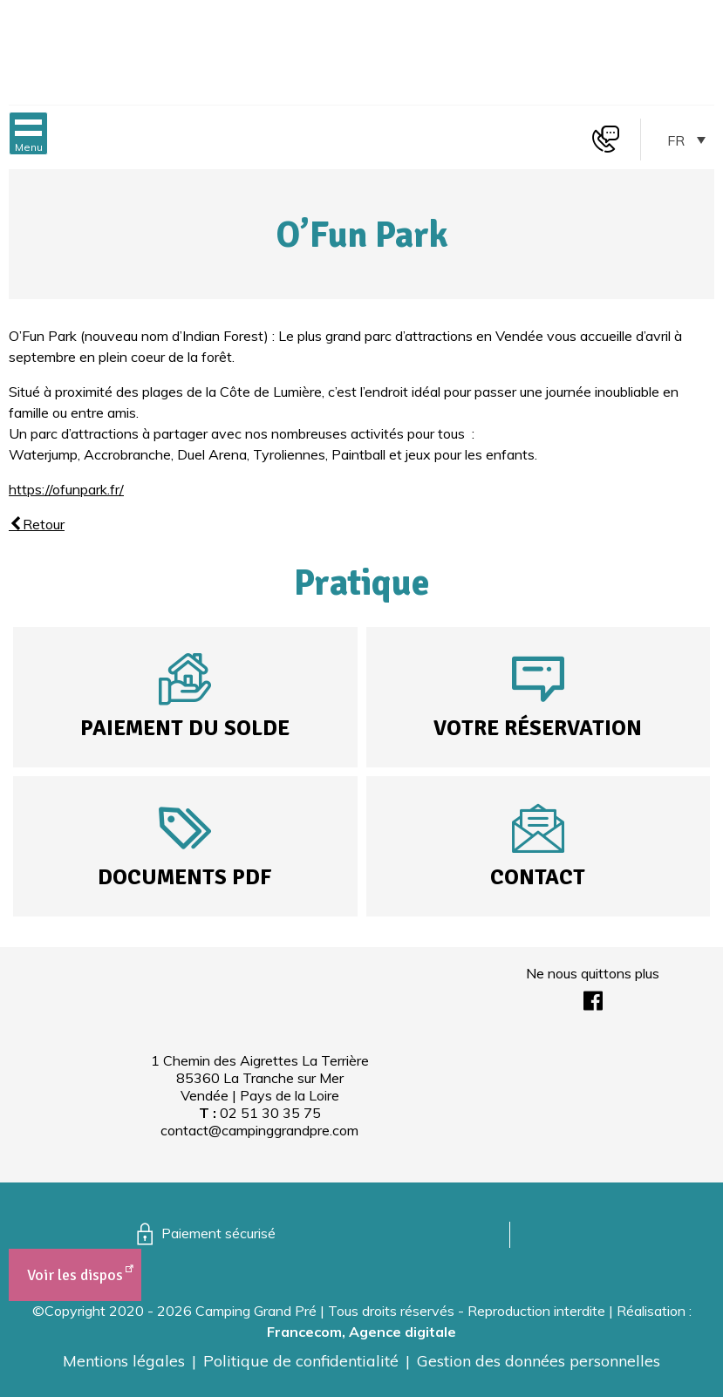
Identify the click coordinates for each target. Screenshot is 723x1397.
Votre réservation (537, 727)
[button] (28, 133)
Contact (537, 876)
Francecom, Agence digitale (361, 1331)
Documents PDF (185, 876)
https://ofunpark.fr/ (66, 489)
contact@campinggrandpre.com (259, 1130)
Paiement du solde (185, 727)
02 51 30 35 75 (270, 1112)
